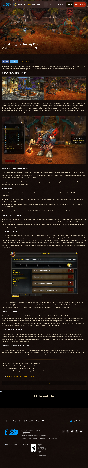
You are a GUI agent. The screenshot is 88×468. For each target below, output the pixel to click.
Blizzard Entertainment (27, 48)
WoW (8, 376)
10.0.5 (32, 376)
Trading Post (15, 376)
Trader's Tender (24, 376)
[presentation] (6, 4)
